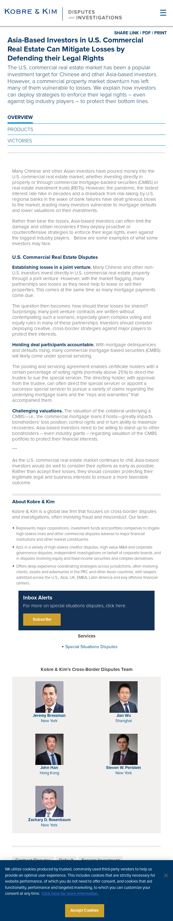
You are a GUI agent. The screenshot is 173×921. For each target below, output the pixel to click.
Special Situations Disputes (91, 646)
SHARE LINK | (127, 33)
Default (66, 860)
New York (49, 720)
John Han (49, 767)
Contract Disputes (33, 860)
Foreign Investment (101, 860)
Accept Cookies (84, 912)
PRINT (160, 33)
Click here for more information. (70, 895)
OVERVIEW (20, 117)
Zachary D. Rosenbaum (49, 819)
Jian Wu (123, 715)
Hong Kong (49, 773)
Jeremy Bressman (49, 715)
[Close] (166, 878)
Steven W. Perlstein (123, 767)
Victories (20, 141)
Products (20, 129)
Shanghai (123, 720)
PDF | (147, 33)
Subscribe (42, 619)
